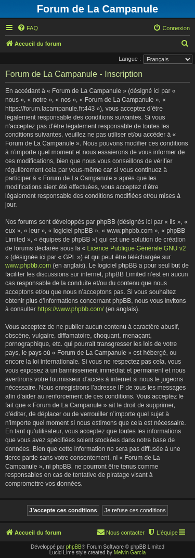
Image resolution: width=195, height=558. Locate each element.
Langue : (130, 59)
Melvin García (130, 552)
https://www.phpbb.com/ (70, 309)
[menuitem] (27, 28)
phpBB (74, 547)
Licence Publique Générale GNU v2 (136, 248)
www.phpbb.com (28, 265)
